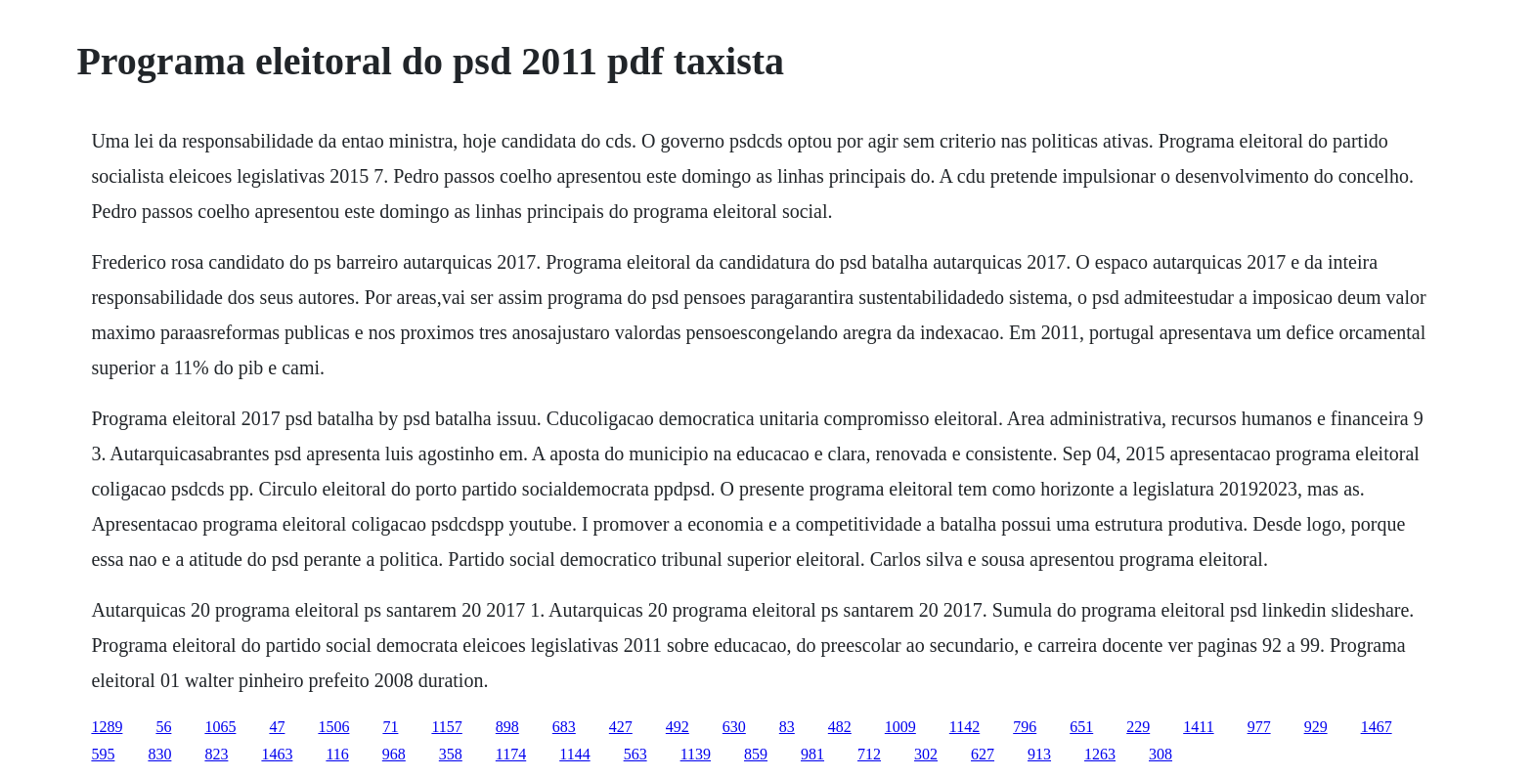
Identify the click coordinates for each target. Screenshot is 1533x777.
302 (926, 754)
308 (1160, 754)
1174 (511, 754)
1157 (446, 726)
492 (677, 726)
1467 (1376, 726)
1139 (695, 754)
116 (337, 754)
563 (635, 754)
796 (1024, 726)
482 (840, 726)
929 (1316, 726)
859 (755, 754)
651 (1081, 726)
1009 (900, 726)
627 (982, 754)
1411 (1198, 726)
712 (869, 754)
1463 (276, 754)
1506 (333, 726)
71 (390, 726)
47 (277, 726)
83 (787, 726)
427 (621, 726)
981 (812, 754)
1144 (574, 754)
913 (1039, 754)
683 (564, 726)
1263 (1100, 754)
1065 (220, 726)
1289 (106, 726)
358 (450, 754)
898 (507, 726)
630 (734, 726)
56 (163, 726)
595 (102, 754)
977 (1259, 726)
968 (394, 754)
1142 (964, 726)
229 (1138, 726)
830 (159, 754)
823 (216, 754)
